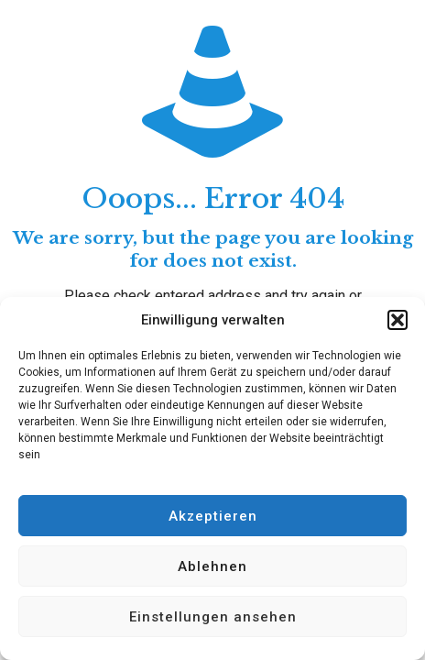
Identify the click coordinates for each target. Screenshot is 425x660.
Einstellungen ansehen (213, 617)
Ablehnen (212, 566)
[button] (397, 320)
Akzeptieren (213, 516)
